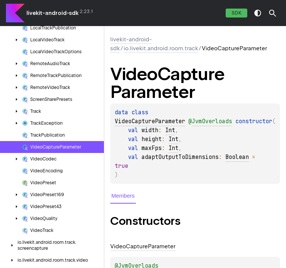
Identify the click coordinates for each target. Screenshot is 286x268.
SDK (236, 13)
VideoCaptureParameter (150, 121)
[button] (272, 13)
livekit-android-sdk (52, 13)
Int (170, 130)
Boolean (237, 157)
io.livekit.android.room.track (161, 48)
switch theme (257, 13)
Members (123, 195)
